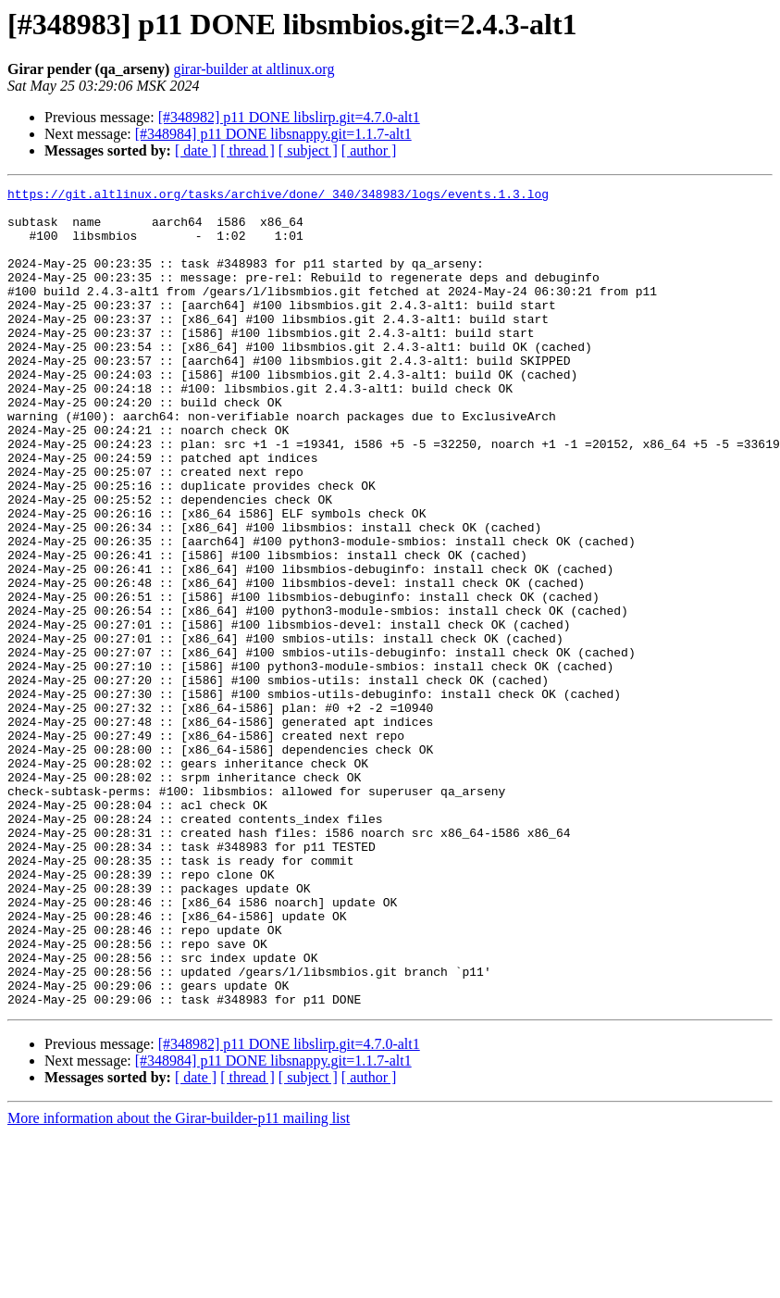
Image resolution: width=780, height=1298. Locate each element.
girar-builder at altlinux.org (253, 69)
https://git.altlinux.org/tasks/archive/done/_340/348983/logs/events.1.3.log (278, 196)
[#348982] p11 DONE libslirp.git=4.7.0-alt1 (289, 117)
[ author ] (369, 150)
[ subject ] (308, 150)
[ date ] (196, 150)
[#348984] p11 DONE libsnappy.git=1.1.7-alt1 (273, 134)
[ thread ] (247, 150)
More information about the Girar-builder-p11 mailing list (178, 1282)
